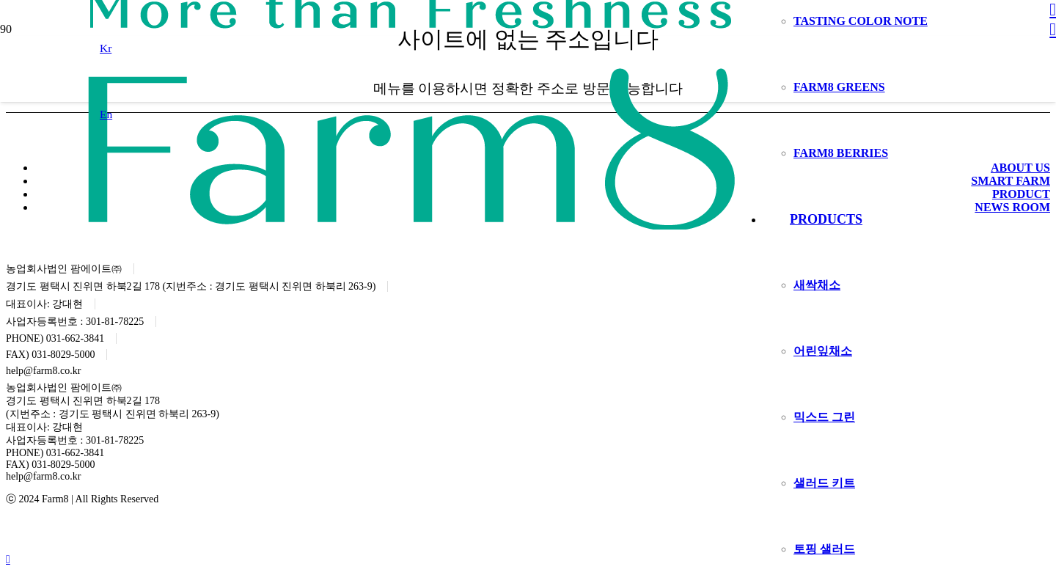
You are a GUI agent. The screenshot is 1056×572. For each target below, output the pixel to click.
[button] (105, 48)
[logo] (411, 225)
